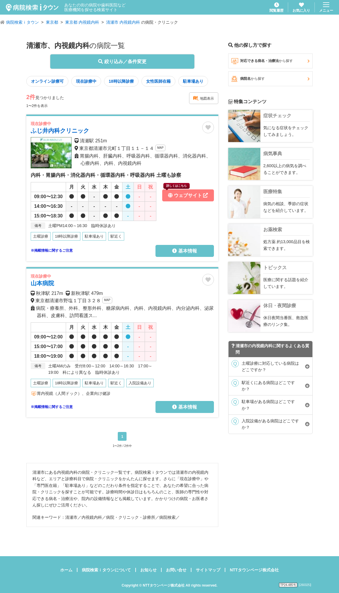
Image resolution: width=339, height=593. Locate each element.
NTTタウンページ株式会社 (254, 570)
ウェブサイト (185, 193)
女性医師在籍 (158, 81)
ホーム (66, 570)
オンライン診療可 (47, 81)
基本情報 (184, 250)
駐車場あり (193, 81)
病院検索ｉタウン (22, 22)
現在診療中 (86, 81)
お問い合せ (176, 570)
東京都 (52, 22)
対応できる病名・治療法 (270, 61)
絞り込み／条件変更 (122, 61)
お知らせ (148, 570)
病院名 (270, 79)
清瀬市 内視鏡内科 (123, 22)
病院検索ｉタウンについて (106, 570)
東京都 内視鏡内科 (82, 22)
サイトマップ (208, 570)
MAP (160, 147)
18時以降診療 (121, 81)
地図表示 (203, 98)
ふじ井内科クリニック (60, 130)
